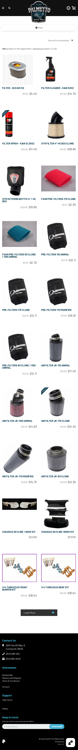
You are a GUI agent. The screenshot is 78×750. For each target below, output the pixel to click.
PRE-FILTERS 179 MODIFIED (56, 309)
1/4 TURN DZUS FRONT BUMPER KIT (14, 588)
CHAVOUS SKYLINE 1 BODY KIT (57, 531)
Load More (39, 612)
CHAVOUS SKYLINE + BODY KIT (19, 531)
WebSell (61, 744)
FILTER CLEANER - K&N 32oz (57, 87)
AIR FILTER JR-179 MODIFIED (17, 476)
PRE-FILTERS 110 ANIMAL (55, 254)
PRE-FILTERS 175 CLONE (16, 309)
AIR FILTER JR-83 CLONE (55, 476)
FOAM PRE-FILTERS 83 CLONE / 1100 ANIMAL (19, 255)
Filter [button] (40, 27)
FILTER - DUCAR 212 (13, 87)
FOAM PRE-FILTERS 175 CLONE (58, 198)
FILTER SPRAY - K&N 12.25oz (18, 143)
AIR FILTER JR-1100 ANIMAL (17, 420)
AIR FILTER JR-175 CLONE (55, 420)
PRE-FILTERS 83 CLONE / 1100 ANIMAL (19, 366)
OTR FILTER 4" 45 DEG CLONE (57, 143)
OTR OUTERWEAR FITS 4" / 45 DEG (19, 200)
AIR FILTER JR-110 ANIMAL (55, 365)
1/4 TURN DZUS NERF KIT (55, 587)
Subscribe (56, 726)
